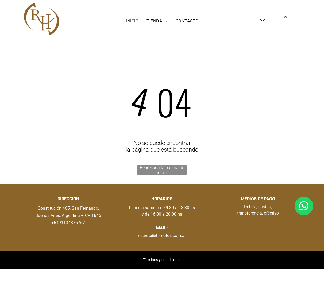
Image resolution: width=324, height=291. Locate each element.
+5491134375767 (68, 222)
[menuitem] (132, 21)
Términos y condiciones (162, 260)
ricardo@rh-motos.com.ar (162, 235)
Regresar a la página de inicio (162, 170)
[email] (263, 20)
